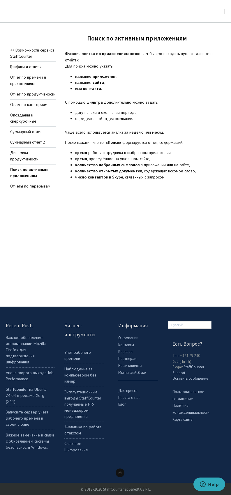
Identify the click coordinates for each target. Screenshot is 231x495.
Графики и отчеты (25, 66)
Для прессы (128, 390)
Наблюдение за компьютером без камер (80, 375)
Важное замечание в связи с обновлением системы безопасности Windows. (30, 441)
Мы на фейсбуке (132, 372)
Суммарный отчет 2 (27, 142)
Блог (122, 404)
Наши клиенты (130, 365)
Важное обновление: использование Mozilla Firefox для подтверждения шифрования (26, 350)
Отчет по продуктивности (32, 94)
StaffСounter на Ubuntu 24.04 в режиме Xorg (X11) (26, 395)
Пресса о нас (129, 397)
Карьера (125, 351)
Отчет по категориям (28, 104)
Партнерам (127, 358)
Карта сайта (182, 419)
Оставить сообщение (190, 378)
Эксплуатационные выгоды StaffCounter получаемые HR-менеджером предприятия (82, 404)
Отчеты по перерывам (30, 186)
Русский (177, 325)
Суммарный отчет (26, 131)
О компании (128, 337)
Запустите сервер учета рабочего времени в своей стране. (27, 418)
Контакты (126, 344)
